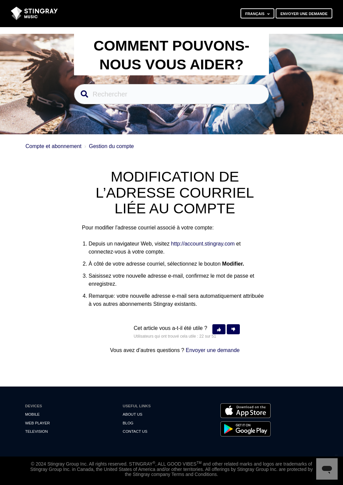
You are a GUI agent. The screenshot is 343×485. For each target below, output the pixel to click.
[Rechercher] (171, 94)
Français (255, 14)
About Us (132, 414)
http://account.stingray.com (203, 244)
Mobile (32, 414)
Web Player (37, 423)
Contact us (135, 431)
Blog (128, 423)
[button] (218, 329)
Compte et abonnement (53, 146)
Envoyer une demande (304, 14)
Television (36, 431)
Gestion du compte (111, 146)
